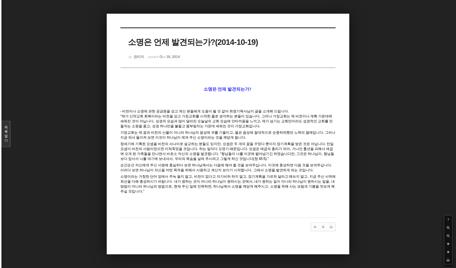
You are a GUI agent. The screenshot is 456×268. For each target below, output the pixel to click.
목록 (6, 134)
